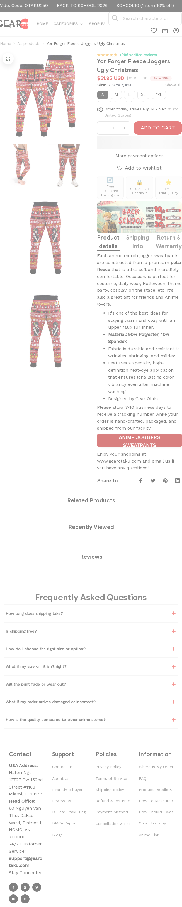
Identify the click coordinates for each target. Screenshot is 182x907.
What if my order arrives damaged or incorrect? (91, 702)
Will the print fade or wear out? (91, 684)
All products (28, 43)
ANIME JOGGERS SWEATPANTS (139, 440)
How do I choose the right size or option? (91, 649)
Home (5, 43)
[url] (26, 862)
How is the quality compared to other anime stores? (91, 719)
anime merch (123, 255)
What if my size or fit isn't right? (91, 666)
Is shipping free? (91, 631)
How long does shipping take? (91, 613)
